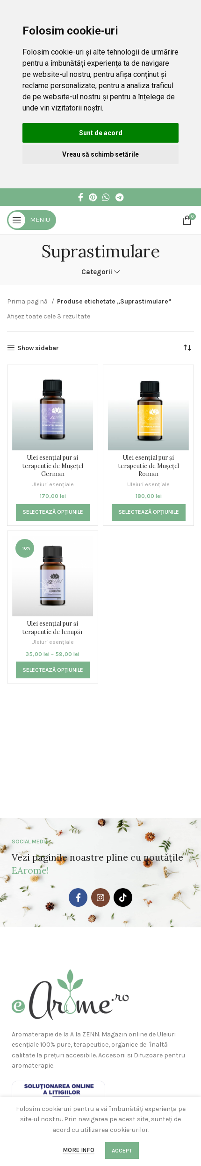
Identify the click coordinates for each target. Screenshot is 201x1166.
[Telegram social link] (119, 197)
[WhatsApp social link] (106, 197)
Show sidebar (38, 348)
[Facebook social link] (80, 197)
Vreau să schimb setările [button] (100, 154)
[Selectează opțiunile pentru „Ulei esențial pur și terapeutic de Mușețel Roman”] (149, 512)
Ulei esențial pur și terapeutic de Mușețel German (52, 465)
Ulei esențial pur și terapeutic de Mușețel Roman (148, 465)
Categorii (96, 272)
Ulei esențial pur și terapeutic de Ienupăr (52, 627)
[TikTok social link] (123, 897)
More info (78, 1149)
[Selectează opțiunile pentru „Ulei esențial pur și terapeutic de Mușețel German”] (53, 512)
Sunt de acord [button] (100, 133)
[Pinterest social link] (93, 197)
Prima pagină (28, 301)
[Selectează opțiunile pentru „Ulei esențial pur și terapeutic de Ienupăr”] (53, 670)
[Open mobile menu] (31, 220)
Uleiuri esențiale (52, 484)
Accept (122, 1150)
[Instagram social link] (100, 897)
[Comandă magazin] (187, 348)
